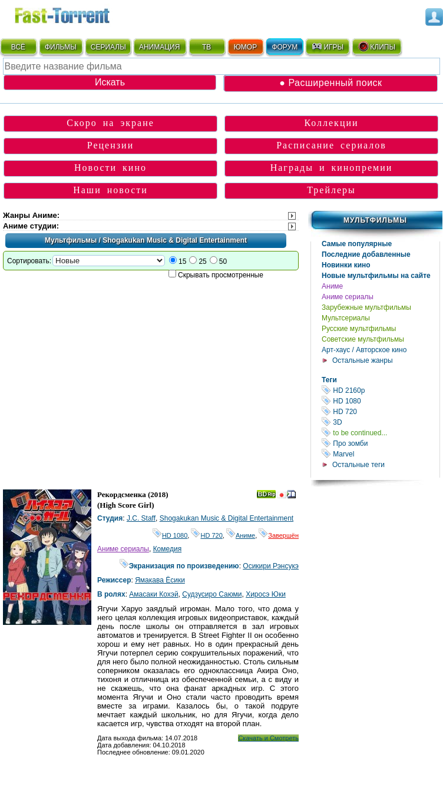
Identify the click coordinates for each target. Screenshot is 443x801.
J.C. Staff (141, 518)
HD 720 (380, 411)
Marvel (380, 453)
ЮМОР (245, 47)
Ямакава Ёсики (160, 580)
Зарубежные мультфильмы (366, 307)
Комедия (167, 549)
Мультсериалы (346, 318)
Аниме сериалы (347, 297)
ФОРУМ (284, 47)
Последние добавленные (366, 254)
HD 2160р (380, 390)
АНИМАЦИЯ (159, 47)
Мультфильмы (375, 220)
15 (182, 261)
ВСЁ (18, 47)
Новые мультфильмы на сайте (376, 276)
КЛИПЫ (376, 46)
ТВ (206, 47)
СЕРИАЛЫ (108, 47)
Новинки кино (346, 265)
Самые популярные (357, 244)
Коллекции (331, 123)
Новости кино (110, 168)
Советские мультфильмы (363, 339)
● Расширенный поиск (330, 83)
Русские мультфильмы (359, 329)
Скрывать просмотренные (220, 275)
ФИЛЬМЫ (61, 47)
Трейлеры (331, 190)
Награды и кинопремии (331, 168)
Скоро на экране (110, 123)
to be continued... (380, 432)
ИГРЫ (327, 46)
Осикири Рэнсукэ (271, 566)
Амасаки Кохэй (153, 594)
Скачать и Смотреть (268, 738)
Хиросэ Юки (266, 594)
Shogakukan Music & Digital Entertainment (226, 518)
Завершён (279, 535)
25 (202, 261)
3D (380, 422)
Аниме (332, 286)
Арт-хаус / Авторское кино (364, 350)
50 (223, 261)
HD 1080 (380, 400)
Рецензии (110, 145)
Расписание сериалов (331, 145)
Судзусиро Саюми (212, 594)
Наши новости (110, 190)
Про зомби (380, 443)
